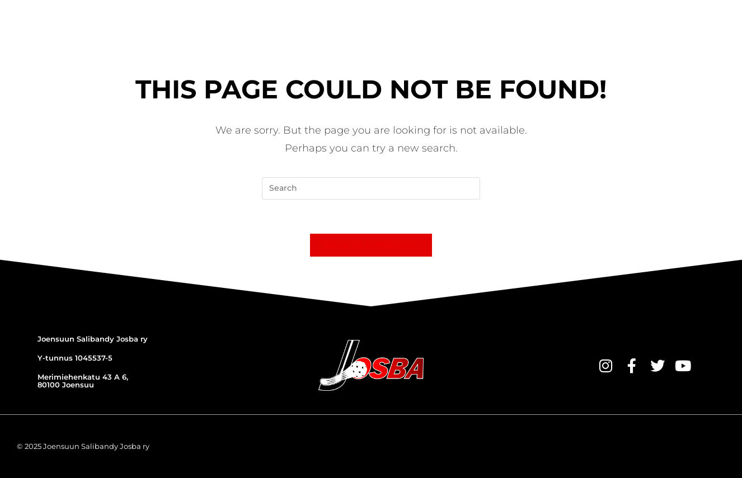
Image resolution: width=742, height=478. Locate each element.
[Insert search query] (371, 188)
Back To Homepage (371, 244)
